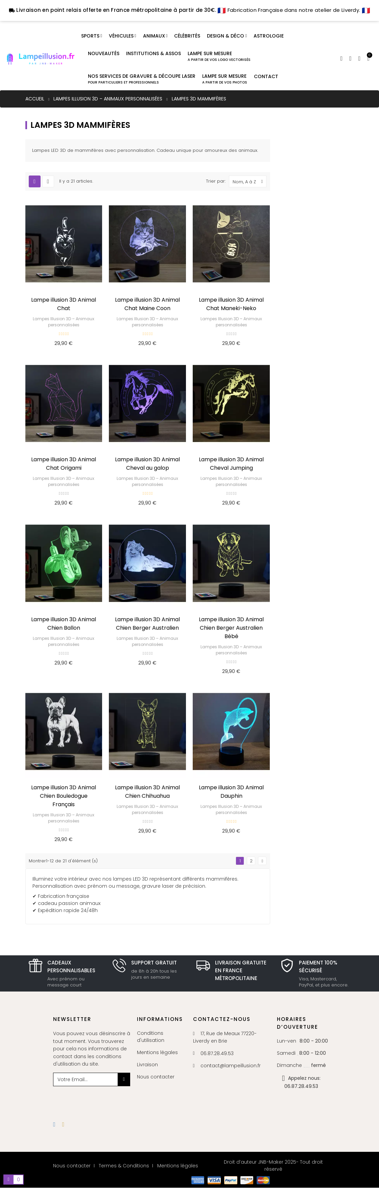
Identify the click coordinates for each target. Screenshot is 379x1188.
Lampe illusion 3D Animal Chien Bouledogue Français (63, 796)
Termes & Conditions (124, 1165)
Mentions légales (157, 1052)
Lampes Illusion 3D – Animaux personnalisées (63, 322)
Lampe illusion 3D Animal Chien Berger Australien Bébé (231, 627)
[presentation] (107, 1099)
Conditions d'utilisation (150, 1037)
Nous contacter (155, 1076)
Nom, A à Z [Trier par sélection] (249, 181)
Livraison (147, 1064)
